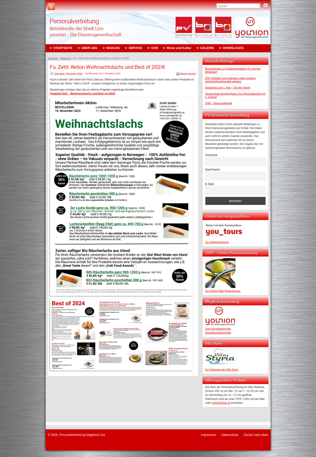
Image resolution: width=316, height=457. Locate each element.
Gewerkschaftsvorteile (218, 332)
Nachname (212, 169)
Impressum (208, 435)
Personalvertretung (74, 21)
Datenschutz (230, 435)
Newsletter (71, 73)
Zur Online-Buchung (217, 242)
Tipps (80, 73)
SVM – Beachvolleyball (218, 103)
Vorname (211, 155)
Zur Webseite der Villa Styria (222, 369)
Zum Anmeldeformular (218, 328)
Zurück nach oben (256, 435)
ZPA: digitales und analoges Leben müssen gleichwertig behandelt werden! (230, 80)
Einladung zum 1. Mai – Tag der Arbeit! (227, 87)
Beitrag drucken (188, 73)
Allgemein (59, 73)
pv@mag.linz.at (221, 402)
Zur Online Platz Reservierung (223, 291)
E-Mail (209, 184)
